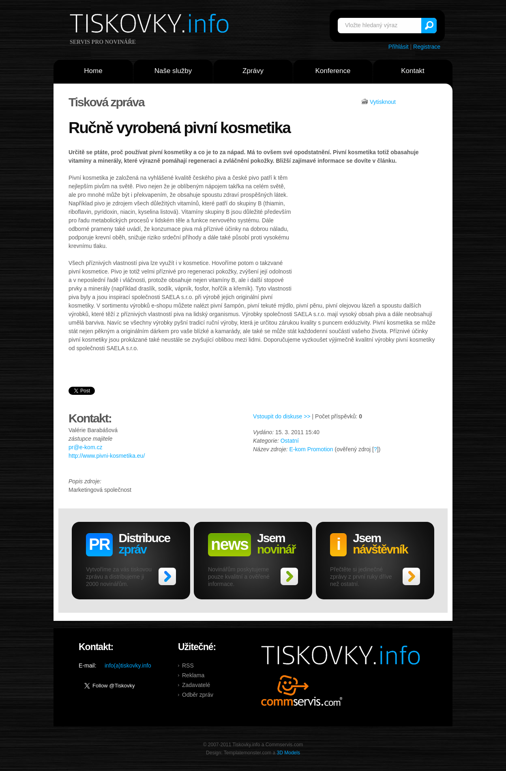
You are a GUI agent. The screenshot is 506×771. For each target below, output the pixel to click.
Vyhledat (429, 25)
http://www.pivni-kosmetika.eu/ (107, 455)
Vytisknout (383, 102)
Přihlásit (398, 46)
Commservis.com (302, 690)
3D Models (288, 753)
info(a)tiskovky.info (128, 665)
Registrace (426, 46)
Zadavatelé (196, 685)
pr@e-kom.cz (85, 447)
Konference (333, 71)
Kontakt (413, 71)
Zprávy (253, 71)
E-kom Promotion (311, 449)
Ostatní (290, 440)
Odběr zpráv (197, 694)
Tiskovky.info (151, 25)
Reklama (193, 675)
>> (167, 576)
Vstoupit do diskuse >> (282, 416)
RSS (188, 665)
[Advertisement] (365, 234)
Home (93, 71)
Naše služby (173, 71)
